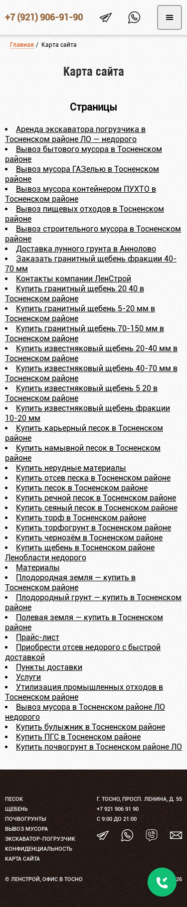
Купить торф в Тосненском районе (81, 517)
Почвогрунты (25, 819)
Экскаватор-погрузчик (40, 839)
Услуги (28, 677)
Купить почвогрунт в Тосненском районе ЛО (99, 747)
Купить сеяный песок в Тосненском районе (97, 508)
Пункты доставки (49, 667)
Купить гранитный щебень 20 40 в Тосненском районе (74, 293)
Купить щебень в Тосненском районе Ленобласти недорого (80, 552)
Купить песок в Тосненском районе (82, 488)
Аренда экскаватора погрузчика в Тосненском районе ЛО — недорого (75, 134)
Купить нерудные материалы (71, 468)
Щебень (16, 809)
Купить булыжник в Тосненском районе (90, 727)
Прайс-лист (37, 637)
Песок (14, 799)
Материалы (38, 567)
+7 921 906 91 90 (118, 809)
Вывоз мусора (26, 829)
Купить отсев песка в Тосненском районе (93, 478)
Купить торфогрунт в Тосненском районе (93, 527)
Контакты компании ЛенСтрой (73, 278)
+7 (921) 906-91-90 (44, 17)
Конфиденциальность (38, 849)
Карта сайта (22, 859)
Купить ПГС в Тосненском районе (78, 737)
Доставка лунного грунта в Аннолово (86, 249)
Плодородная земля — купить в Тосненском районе (70, 582)
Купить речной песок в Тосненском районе (96, 498)
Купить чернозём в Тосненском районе (89, 537)
